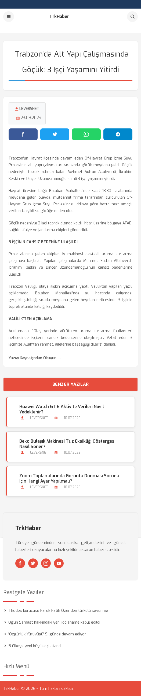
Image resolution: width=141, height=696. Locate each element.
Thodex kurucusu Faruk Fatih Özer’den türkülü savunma (58, 610)
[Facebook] (20, 563)
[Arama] (132, 16)
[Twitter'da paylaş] (54, 134)
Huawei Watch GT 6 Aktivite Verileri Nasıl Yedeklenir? (61, 409)
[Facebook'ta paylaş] (23, 134)
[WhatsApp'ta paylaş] (86, 134)
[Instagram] (46, 563)
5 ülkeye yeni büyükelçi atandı (35, 646)
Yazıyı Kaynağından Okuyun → (35, 358)
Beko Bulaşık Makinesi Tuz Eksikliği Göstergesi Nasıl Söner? (67, 444)
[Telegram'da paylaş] (117, 134)
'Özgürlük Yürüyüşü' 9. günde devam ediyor (47, 634)
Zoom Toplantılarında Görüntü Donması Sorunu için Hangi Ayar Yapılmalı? (69, 478)
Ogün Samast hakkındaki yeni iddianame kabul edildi (54, 622)
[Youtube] (59, 563)
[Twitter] (33, 563)
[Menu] (8, 16)
